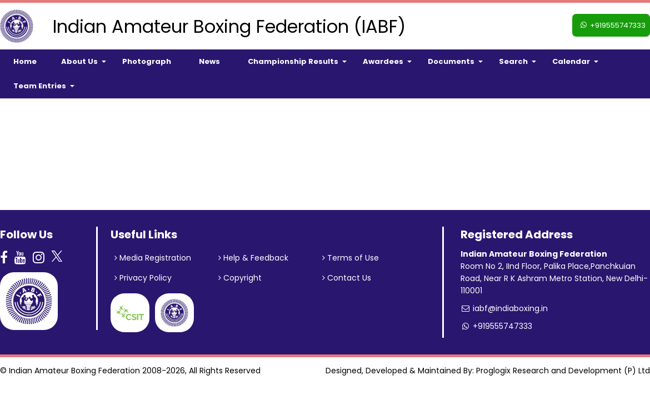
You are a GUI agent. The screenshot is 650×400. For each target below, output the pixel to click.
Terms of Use (350, 257)
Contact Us (346, 277)
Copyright (240, 277)
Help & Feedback (253, 257)
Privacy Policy (143, 277)
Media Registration (152, 257)
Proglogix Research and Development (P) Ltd (563, 370)
